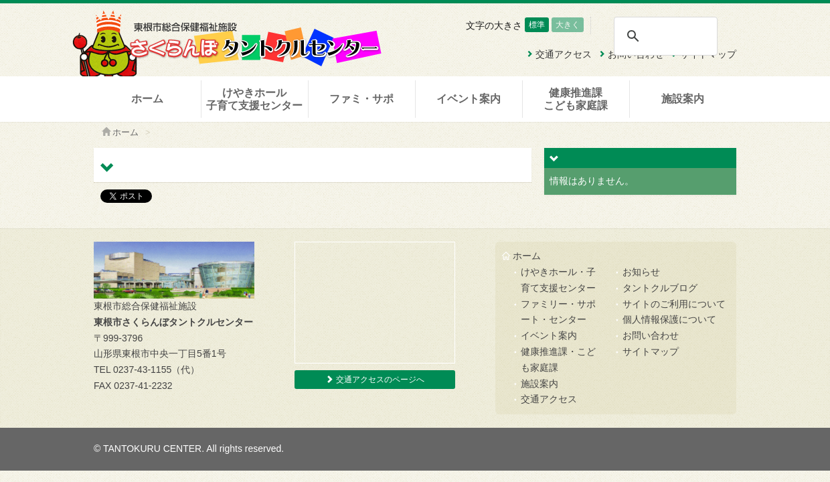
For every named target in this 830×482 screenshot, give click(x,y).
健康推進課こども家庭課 (576, 99)
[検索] (665, 36)
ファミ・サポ (361, 98)
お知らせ (641, 271)
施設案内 (682, 98)
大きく (568, 24)
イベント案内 (468, 98)
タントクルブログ (659, 288)
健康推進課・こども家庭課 (558, 359)
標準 (537, 24)
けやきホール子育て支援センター (254, 99)
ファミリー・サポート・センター (558, 312)
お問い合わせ (650, 335)
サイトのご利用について (674, 304)
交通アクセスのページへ (374, 379)
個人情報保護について (669, 319)
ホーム (147, 98)
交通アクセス (549, 399)
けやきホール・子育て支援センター (558, 279)
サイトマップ (650, 351)
